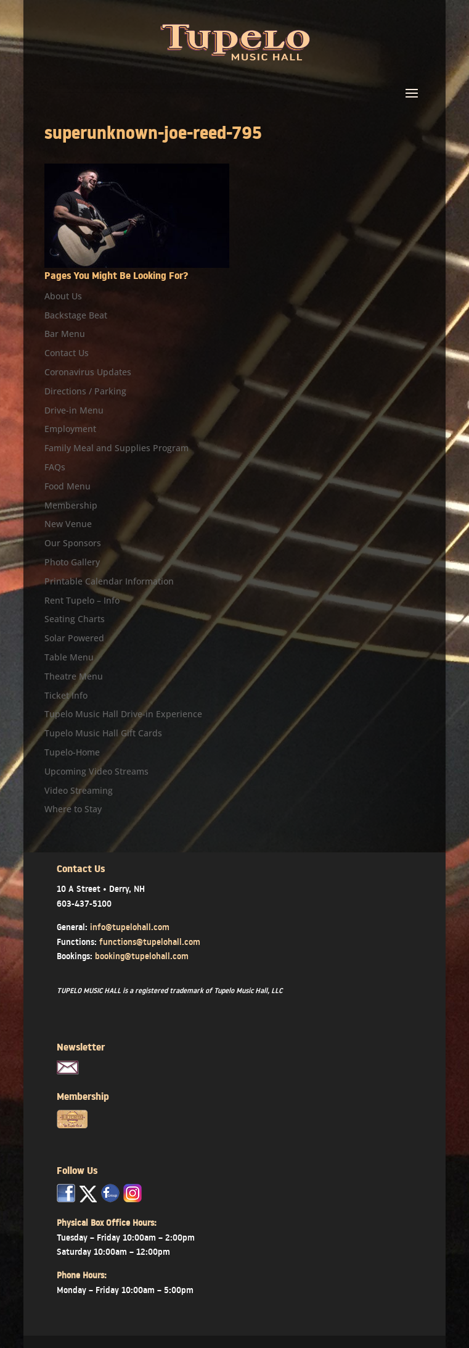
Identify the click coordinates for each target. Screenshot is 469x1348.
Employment (70, 429)
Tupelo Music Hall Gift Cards (103, 733)
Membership (70, 505)
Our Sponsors (72, 543)
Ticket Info (66, 695)
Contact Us (66, 353)
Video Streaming (78, 790)
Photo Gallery (72, 562)
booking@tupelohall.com (142, 956)
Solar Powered (74, 638)
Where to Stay (73, 809)
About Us (63, 296)
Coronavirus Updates (87, 372)
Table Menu (69, 657)
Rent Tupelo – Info (82, 600)
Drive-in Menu (74, 410)
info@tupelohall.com (129, 927)
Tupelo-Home (72, 752)
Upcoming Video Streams (96, 771)
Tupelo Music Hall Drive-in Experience (123, 714)
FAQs (54, 467)
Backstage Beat (75, 315)
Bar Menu (64, 333)
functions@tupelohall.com (149, 942)
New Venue (68, 524)
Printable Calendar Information (109, 581)
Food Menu (67, 486)
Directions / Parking (85, 391)
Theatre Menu (73, 676)
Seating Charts (74, 619)
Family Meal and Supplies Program (116, 448)
